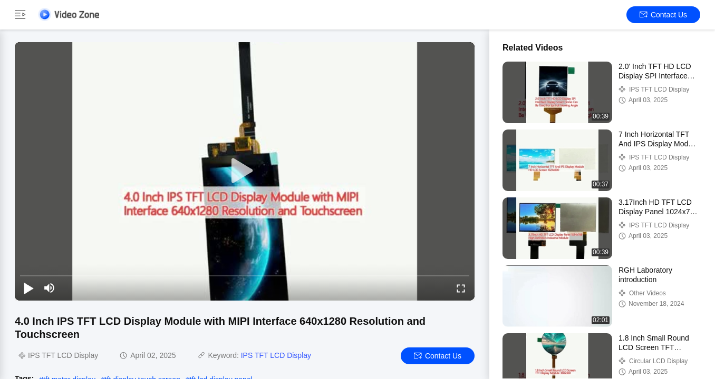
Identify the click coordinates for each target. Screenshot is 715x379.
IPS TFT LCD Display (276, 355)
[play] (244, 171)
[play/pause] (28, 288)
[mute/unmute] (49, 288)
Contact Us (663, 15)
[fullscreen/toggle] (460, 288)
